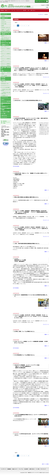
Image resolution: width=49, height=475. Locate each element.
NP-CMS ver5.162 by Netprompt (5, 145)
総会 (2, 70)
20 (28, 25)
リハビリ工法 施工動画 (5, 87)
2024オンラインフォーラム (6, 56)
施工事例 (3, 77)
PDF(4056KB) (16, 407)
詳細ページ (47, 42)
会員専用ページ (5, 106)
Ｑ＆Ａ (3, 99)
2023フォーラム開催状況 (6, 63)
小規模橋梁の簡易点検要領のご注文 (6, 93)
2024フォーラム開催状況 (6, 58)
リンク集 (3, 113)
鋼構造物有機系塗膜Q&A (6, 104)
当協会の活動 (4, 23)
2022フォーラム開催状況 (6, 65)
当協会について (7, 10)
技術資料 (24, 10)
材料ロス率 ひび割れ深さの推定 (6, 73)
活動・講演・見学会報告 (6, 68)
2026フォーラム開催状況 (6, 48)
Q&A (28, 10)
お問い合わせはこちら (40, 1)
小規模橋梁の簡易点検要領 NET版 (6, 90)
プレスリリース (19, 10)
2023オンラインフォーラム (6, 61)
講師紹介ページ (4, 35)
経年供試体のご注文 (5, 83)
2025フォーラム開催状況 (6, 53)
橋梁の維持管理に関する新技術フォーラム (6, 33)
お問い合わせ (32, 10)
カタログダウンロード (5, 85)
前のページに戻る (45, 464)
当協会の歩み (4, 21)
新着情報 (2, 10)
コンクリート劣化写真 (6, 101)
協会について (14, 469)
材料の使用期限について (6, 75)
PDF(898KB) (16, 288)
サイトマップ (4, 117)
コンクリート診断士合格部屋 (6, 109)
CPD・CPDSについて (5, 46)
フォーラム (13, 10)
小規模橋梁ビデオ (5, 95)
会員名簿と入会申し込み (6, 27)
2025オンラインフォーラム (6, 51)
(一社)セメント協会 (5, 111)
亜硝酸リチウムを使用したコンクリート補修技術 (6, 30)
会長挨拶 (3, 19)
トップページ (40, 14)
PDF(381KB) (16, 348)
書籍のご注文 (4, 81)
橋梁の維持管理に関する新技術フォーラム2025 (6, 38)
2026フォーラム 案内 (6, 42)
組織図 (3, 25)
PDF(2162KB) (16, 166)
